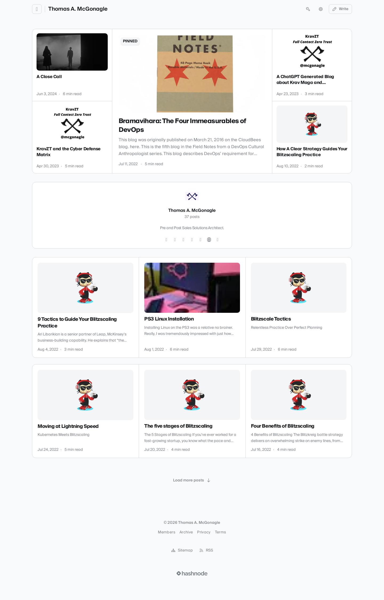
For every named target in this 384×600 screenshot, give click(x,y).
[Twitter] (166, 240)
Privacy (203, 532)
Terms (220, 532)
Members (166, 532)
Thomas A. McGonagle (77, 9)
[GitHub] (183, 240)
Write (340, 9)
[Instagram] (175, 240)
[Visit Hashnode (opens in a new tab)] (192, 573)
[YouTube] (200, 240)
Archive (186, 532)
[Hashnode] (217, 240)
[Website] (209, 240)
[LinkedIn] (192, 240)
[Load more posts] (192, 480)
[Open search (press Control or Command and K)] (308, 9)
